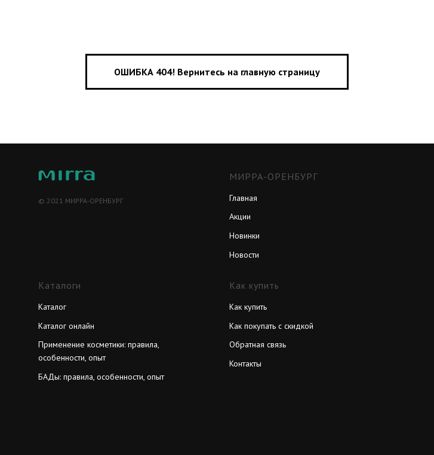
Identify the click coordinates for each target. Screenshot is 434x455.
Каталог (52, 306)
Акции (240, 216)
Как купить (248, 306)
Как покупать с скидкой (271, 325)
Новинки (244, 235)
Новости (244, 254)
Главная (243, 198)
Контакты (245, 363)
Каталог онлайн (66, 325)
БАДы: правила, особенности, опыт (101, 376)
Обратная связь (257, 344)
